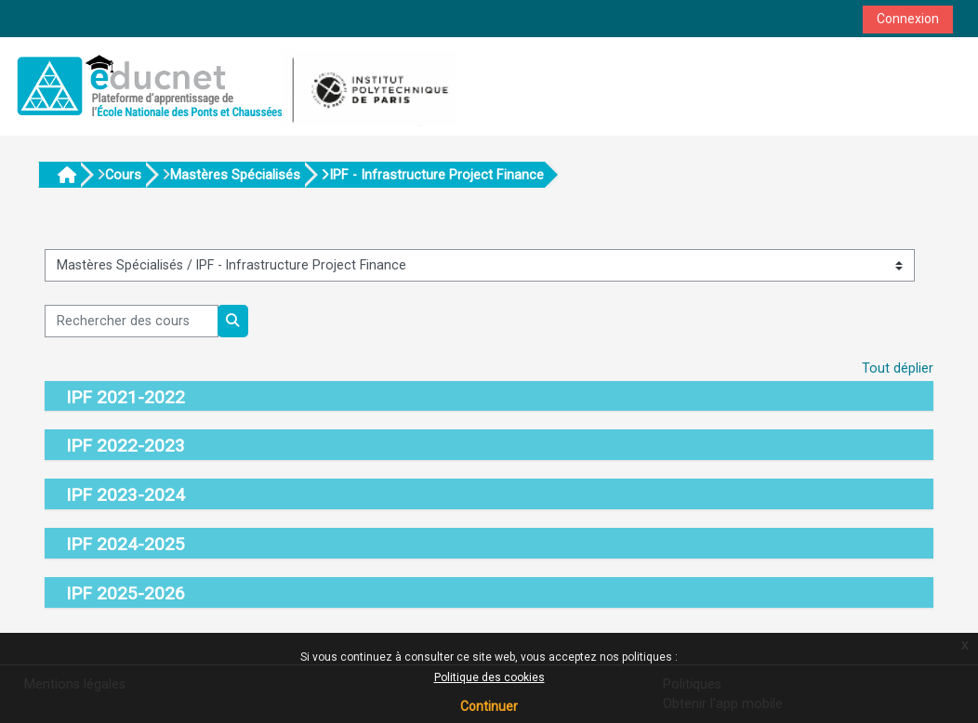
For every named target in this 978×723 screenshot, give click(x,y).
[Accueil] (233, 86)
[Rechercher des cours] (131, 321)
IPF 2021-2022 (125, 397)
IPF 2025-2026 (125, 593)
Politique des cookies (489, 677)
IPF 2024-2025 (125, 544)
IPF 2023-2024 (125, 495)
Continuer (489, 706)
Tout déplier (897, 368)
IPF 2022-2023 (125, 445)
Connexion (908, 18)
